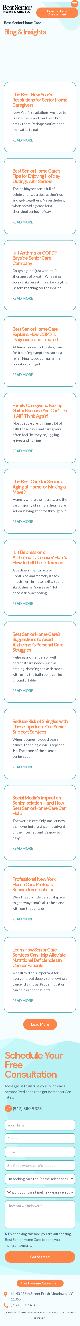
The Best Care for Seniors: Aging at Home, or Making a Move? (38, 487)
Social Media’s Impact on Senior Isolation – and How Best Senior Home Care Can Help (39, 806)
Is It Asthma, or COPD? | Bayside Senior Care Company (35, 258)
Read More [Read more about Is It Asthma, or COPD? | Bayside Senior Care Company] (22, 298)
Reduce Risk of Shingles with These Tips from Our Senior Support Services (40, 726)
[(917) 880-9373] (8, 1108)
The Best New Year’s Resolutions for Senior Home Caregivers (39, 100)
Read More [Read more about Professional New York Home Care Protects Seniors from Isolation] (22, 919)
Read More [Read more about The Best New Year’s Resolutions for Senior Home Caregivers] (22, 140)
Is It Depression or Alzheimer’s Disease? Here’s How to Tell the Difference (39, 557)
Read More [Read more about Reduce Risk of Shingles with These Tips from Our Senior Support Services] (22, 767)
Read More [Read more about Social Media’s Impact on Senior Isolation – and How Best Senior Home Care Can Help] (22, 848)
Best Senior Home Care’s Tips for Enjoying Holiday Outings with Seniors (36, 176)
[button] (75, 4)
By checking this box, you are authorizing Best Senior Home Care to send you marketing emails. (38, 1239)
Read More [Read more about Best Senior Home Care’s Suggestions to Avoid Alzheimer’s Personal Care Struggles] (22, 690)
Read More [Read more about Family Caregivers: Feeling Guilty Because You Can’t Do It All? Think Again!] (22, 451)
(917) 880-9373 (27, 1108)
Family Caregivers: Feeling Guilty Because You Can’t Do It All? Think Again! (39, 410)
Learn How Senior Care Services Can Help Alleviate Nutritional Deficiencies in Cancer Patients (39, 958)
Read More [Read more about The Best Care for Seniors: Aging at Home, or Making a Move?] (22, 521)
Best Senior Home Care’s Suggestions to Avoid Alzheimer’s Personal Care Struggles (37, 642)
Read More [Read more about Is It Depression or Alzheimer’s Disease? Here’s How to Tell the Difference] (22, 603)
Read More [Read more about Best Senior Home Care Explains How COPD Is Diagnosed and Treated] (22, 374)
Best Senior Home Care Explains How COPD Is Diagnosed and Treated (35, 334)
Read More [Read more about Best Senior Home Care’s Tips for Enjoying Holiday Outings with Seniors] (22, 222)
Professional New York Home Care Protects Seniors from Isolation (34, 884)
